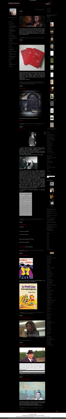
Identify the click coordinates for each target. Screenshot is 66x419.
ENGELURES (52, 71)
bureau (42, 407)
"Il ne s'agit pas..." (22, 344)
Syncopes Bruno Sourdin (50, 339)
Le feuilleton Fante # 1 (50, 161)
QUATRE (21, 13)
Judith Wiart (48, 288)
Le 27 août (48, 165)
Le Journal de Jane (49, 294)
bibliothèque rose (32, 313)
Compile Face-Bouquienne (12, 36)
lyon (21, 124)
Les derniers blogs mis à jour (25, 415)
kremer (42, 374)
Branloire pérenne (14, 3)
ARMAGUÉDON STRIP (52, 49)
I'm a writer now (49, 171)
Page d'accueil (40, 9)
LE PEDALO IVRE (49, 148)
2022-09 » (43, 9)
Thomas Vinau (49, 342)
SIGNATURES (11, 66)
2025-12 (48, 243)
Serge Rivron (48, 333)
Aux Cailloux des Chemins (50, 134)
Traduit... (21, 42)
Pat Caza (48, 319)
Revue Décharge (49, 329)
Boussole (10, 32)
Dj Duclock (48, 269)
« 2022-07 (36, 9)
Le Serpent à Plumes (50, 151)
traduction (33, 83)
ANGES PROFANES (52, 28)
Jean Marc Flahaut (49, 279)
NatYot (48, 312)
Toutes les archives (49, 249)
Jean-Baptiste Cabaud (50, 280)
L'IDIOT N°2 (52, 85)
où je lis (10, 46)
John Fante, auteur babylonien (25, 379)
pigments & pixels (11, 58)
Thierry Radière (49, 340)
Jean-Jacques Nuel (49, 283)
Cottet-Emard (48, 266)
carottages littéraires (12, 35)
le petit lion (28, 313)
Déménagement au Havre (50, 230)
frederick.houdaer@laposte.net (13, 17)
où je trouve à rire (11, 47)
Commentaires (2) (41, 250)
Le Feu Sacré (49, 147)
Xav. (47, 219)
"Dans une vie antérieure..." (24, 255)
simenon (37, 374)
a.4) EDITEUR (11, 28)
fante (38, 407)
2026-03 (48, 239)
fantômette (21, 313)
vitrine (20, 124)
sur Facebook (49, 10)
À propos (13, 19)
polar (10, 61)
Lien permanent (31, 123)
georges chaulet (24, 313)
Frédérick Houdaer (49, 213)
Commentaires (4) (33, 407)
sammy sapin (25, 83)
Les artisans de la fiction (50, 302)
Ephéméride (11, 40)
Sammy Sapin (49, 330)
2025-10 (48, 246)
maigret (40, 374)
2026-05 (48, 236)
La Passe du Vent (49, 144)
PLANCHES (52, 199)
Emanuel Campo (49, 270)
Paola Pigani (48, 318)
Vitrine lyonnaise (22, 88)
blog (49, 416)
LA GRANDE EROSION (52, 92)
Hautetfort (32, 416)
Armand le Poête (49, 259)
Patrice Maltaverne (49, 321)
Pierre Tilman (22, 246)
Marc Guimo (48, 309)
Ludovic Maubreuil (49, 308)
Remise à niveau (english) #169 (25, 317)
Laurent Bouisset (49, 291)
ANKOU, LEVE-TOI (52, 42)
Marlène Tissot (49, 311)
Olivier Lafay (48, 315)
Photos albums (49, 180)
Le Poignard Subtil (49, 297)
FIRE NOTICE (52, 78)
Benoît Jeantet (49, 260)
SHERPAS (51, 206)
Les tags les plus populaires (40, 415)
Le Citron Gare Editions (50, 145)
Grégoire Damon (49, 276)
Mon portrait (48, 17)
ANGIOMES (52, 35)
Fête (47, 164)
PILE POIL (51, 121)
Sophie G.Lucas (49, 336)
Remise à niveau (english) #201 (51, 167)
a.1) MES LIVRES (11, 23)
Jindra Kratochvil (49, 287)
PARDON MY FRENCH (52, 114)
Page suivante (22, 409)
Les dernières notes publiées (33, 415)
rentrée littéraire (41, 312)
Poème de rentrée (22, 224)
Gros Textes (48, 141)
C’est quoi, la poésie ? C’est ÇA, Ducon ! (29, 250)
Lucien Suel (48, 305)
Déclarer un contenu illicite (19, 416)
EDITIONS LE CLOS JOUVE (51, 138)
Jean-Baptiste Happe (50, 282)
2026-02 (48, 240)
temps (43, 123)
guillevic (41, 123)
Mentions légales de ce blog (26, 416)
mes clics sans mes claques (13, 43)
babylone (40, 407)
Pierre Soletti (48, 326)
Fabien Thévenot (49, 272)
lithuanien (31, 83)
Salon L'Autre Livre (51, 219)
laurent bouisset (21, 83)
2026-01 (48, 242)
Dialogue (48, 168)
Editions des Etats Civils (50, 137)
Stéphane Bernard (49, 215)
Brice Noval (48, 263)
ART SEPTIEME (52, 193)
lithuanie (28, 83)
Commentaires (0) (36, 123)
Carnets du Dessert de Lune (50, 135)
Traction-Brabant (49, 343)
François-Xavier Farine (50, 273)
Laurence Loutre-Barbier (50, 290)
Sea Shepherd (49, 332)
